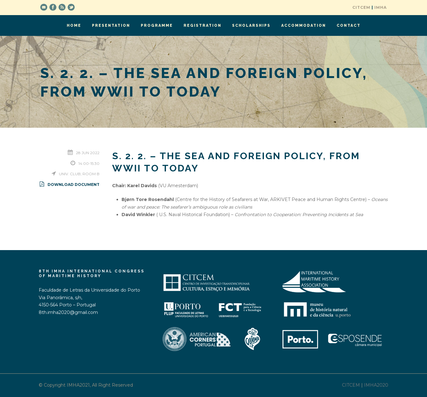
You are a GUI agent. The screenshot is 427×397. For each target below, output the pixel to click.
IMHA (380, 7)
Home (74, 25)
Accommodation (303, 25)
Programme (157, 25)
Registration (202, 25)
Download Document (69, 184)
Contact (349, 25)
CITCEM (361, 7)
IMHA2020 (376, 385)
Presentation (111, 25)
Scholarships (251, 25)
